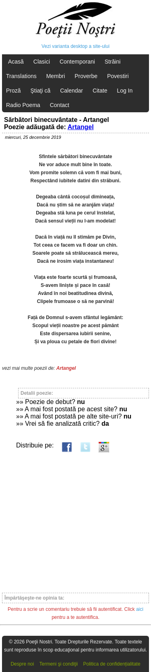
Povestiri (118, 76)
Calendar (71, 90)
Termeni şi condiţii (58, 664)
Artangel (81, 127)
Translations (21, 76)
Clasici (41, 61)
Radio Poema (23, 105)
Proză (13, 90)
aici (139, 609)
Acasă (16, 61)
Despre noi (22, 664)
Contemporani (77, 61)
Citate (100, 90)
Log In (124, 90)
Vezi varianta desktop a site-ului (75, 46)
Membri (55, 76)
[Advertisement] (75, 519)
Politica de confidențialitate (112, 664)
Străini (113, 61)
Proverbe (85, 76)
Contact (59, 105)
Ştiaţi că (40, 90)
